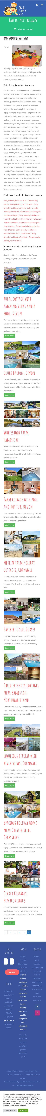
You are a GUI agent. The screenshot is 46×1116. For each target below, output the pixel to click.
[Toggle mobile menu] (42, 5)
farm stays (22, 1000)
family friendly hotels (22, 1007)
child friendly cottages (23, 978)
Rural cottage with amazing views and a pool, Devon (19, 306)
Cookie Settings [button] (10, 1110)
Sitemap (9, 1075)
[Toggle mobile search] (37, 5)
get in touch (9, 1020)
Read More (9, 336)
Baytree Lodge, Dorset (19, 629)
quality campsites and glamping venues (23, 1022)
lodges (24, 985)
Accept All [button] (23, 1110)
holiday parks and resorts (23, 993)
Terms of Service (24, 1085)
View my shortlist (25, 29)
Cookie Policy (18, 1075)
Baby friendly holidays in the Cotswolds (20, 200)
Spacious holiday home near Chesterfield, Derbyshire (20, 830)
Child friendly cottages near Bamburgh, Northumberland (21, 692)
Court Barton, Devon (19, 373)
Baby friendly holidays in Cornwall (18, 204)
